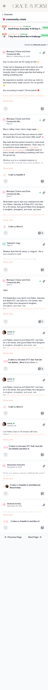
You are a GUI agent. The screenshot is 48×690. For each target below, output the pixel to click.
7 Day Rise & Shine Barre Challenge (24, 36)
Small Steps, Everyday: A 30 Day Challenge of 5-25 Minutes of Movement (25, 29)
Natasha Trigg (13, 240)
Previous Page (13, 516)
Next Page (35, 516)
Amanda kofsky (14, 485)
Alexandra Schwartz (16, 449)
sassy (9, 324)
